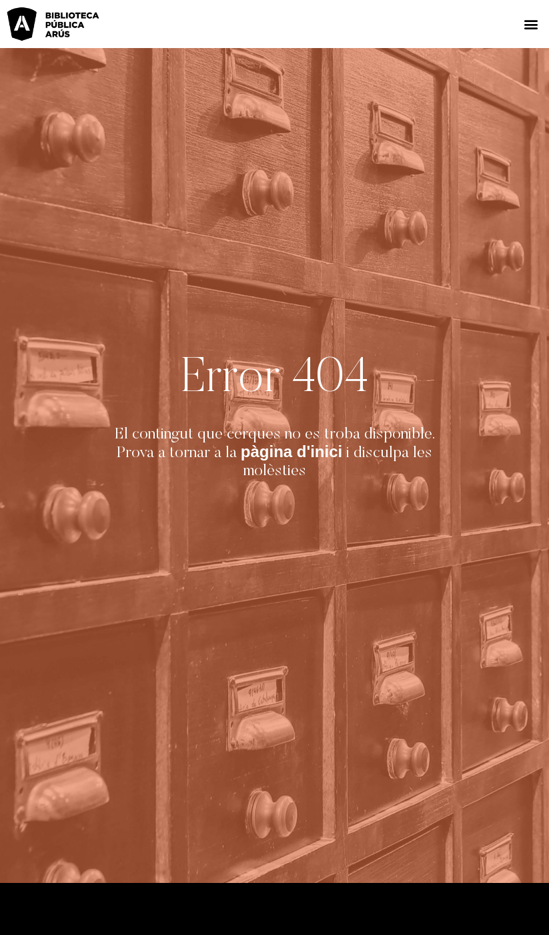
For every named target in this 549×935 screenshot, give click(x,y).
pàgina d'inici (291, 451)
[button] (531, 24)
